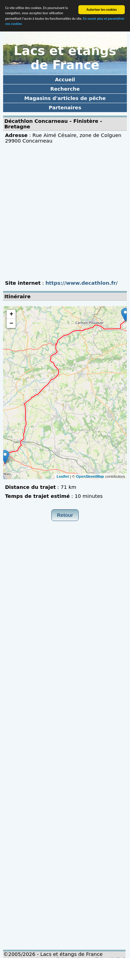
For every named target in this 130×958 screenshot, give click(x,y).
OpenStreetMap (90, 476)
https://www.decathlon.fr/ (81, 283)
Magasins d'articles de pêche (65, 98)
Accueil (65, 79)
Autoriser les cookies (101, 9)
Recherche (65, 89)
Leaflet (63, 476)
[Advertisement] (65, 212)
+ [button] (11, 314)
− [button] (11, 323)
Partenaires (65, 107)
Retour (65, 515)
